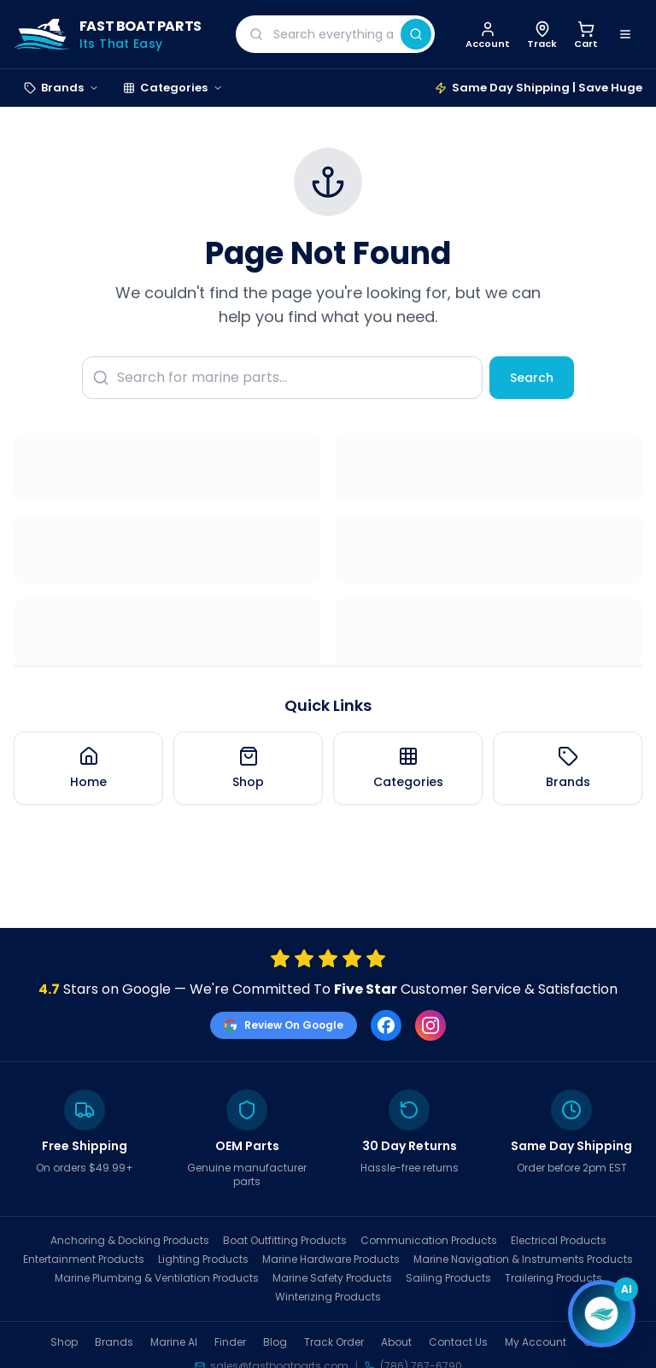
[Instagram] (430, 1025)
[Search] (416, 34)
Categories (173, 87)
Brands (61, 87)
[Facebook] (386, 1025)
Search (532, 377)
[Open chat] (601, 1313)
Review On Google (283, 1025)
